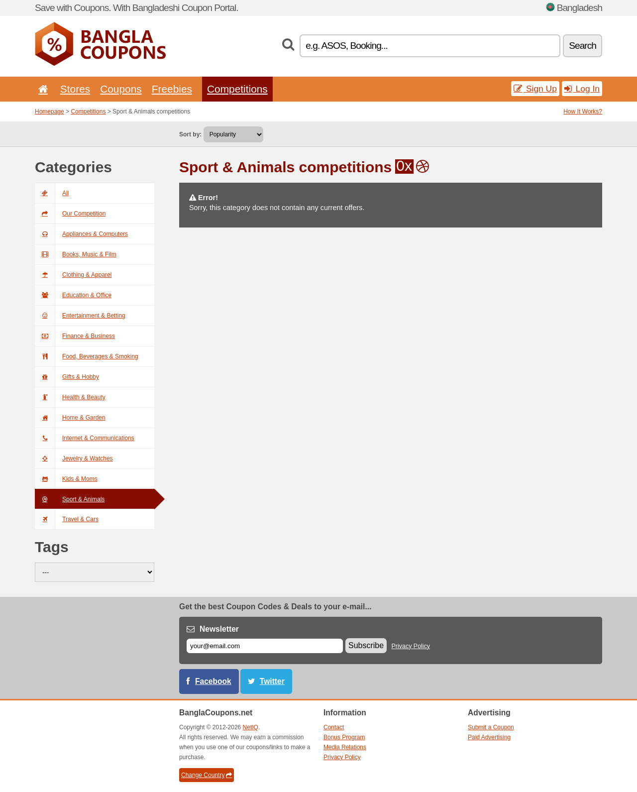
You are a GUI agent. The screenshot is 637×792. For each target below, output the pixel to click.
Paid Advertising (489, 737)
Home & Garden (70, 418)
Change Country (206, 775)
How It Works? (582, 111)
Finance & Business (75, 336)
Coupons (121, 89)
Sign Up (535, 89)
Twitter (272, 681)
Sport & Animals (70, 499)
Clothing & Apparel (73, 275)
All (52, 193)
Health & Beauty (70, 397)
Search (582, 45)
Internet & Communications (84, 438)
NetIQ (250, 727)
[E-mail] (265, 646)
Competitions (237, 89)
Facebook (213, 681)
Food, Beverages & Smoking (86, 356)
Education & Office (73, 295)
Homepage (49, 111)
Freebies (172, 89)
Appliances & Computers (81, 234)
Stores (75, 89)
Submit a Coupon (491, 727)
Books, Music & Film (75, 254)
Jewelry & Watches (74, 458)
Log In (582, 89)
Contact (333, 727)
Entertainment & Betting (80, 316)
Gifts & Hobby (67, 377)
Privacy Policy (411, 646)
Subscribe (366, 645)
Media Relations (344, 747)
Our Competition (70, 214)
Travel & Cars (67, 519)
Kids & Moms (66, 479)
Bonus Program (344, 737)
